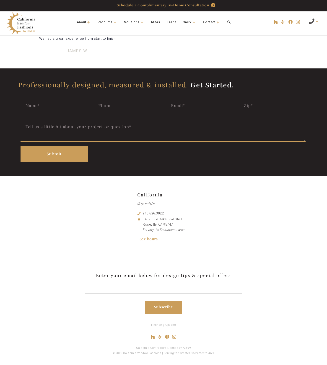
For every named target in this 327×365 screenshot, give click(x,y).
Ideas (155, 22)
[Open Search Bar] (228, 22)
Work (191, 22)
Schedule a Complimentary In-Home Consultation (166, 5)
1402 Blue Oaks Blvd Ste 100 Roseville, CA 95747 (165, 224)
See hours (149, 239)
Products (109, 22)
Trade (171, 22)
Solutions (136, 22)
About (85, 22)
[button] (90, 22)
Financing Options (163, 324)
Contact (213, 22)
